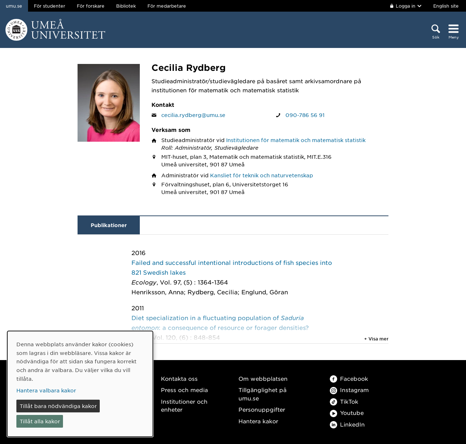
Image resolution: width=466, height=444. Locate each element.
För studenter (49, 6)
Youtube (347, 412)
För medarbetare (166, 6)
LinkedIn (347, 424)
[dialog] (80, 384)
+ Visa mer (376, 338)
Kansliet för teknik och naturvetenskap (261, 175)
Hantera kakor (258, 420)
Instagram (349, 389)
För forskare (90, 6)
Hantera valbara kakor (46, 390)
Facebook (349, 378)
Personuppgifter (261, 409)
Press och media (184, 389)
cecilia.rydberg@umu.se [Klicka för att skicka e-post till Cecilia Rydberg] (193, 115)
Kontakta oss (179, 378)
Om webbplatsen (263, 378)
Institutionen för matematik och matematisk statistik (296, 140)
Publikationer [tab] (109, 225)
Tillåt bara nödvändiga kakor (58, 406)
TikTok (344, 401)
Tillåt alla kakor (40, 421)
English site (446, 6)
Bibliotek (126, 6)
